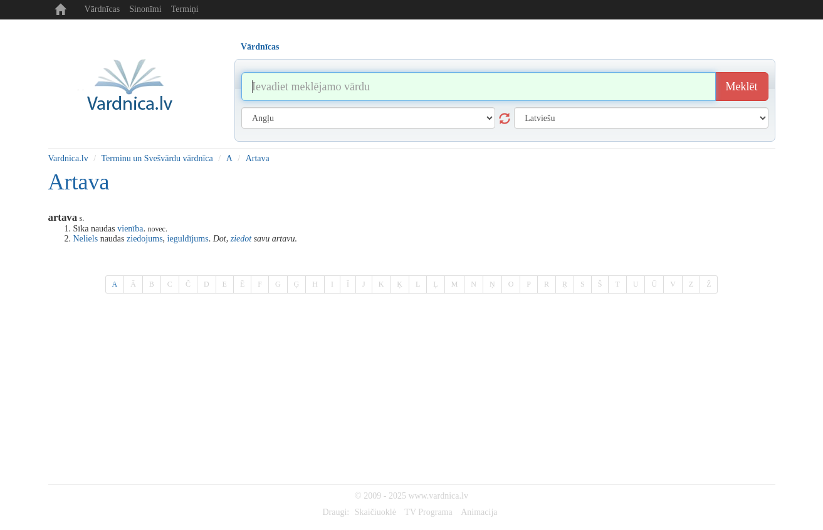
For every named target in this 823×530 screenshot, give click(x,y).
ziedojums (145, 238)
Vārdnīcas (102, 9)
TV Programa (428, 512)
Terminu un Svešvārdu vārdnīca (157, 158)
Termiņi (185, 9)
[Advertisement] (411, 390)
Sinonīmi (145, 9)
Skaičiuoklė (375, 512)
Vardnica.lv (68, 158)
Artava (258, 158)
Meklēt (742, 86)
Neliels (85, 238)
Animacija (479, 512)
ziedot (241, 238)
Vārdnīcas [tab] (260, 46)
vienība (130, 228)
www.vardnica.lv (438, 496)
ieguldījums (188, 238)
